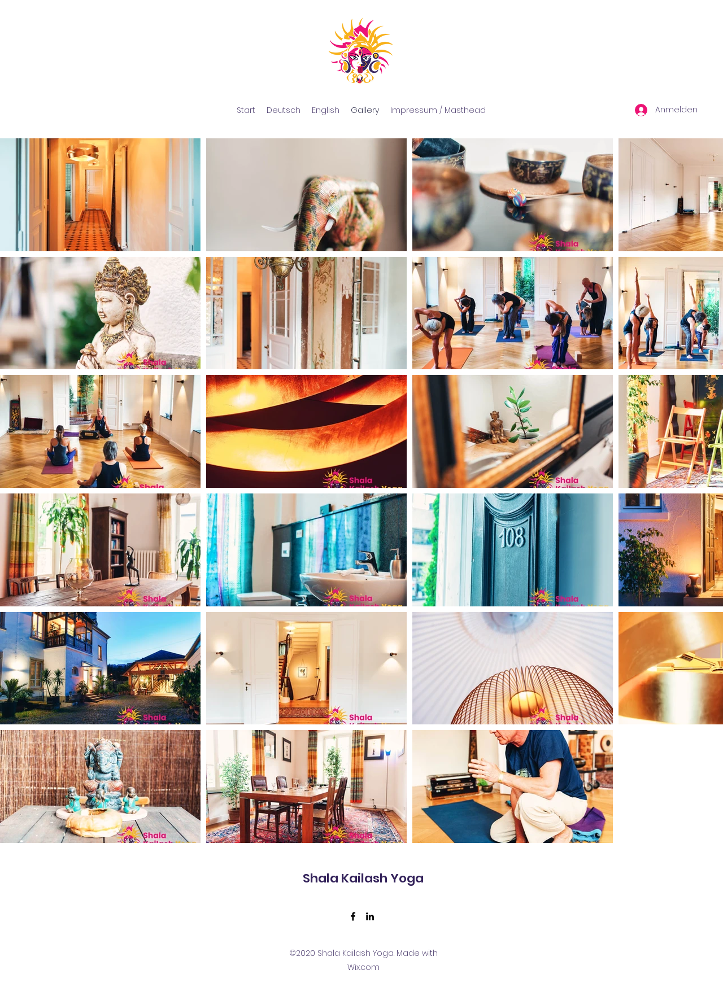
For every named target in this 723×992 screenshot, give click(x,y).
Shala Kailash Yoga (363, 878)
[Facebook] (353, 916)
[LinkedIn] (370, 916)
